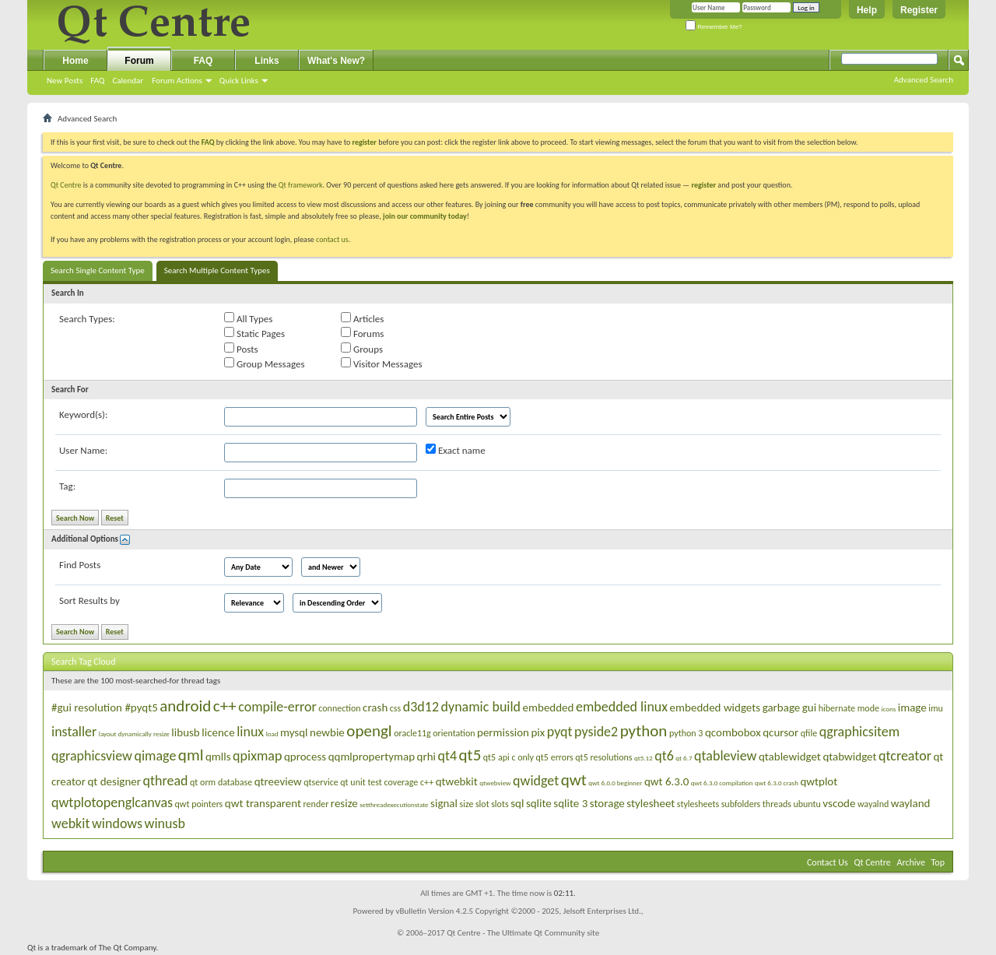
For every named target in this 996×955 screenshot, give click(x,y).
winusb (165, 823)
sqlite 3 (570, 803)
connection (339, 708)
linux (250, 731)
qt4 (447, 755)
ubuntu (806, 804)
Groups (362, 348)
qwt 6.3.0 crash (776, 782)
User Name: (83, 450)
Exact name (456, 450)
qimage (155, 755)
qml (191, 755)
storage (607, 803)
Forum (138, 60)
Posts (241, 348)
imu (935, 708)
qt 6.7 (683, 757)
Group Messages (264, 363)
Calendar (127, 80)
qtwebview (494, 782)
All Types (248, 318)
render (316, 804)
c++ (225, 706)
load (272, 733)
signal (444, 803)
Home (75, 60)
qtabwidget (849, 757)
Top (938, 862)
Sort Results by (89, 600)
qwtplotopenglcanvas (112, 802)
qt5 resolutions (603, 757)
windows (117, 823)
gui (809, 707)
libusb (185, 732)
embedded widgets (715, 707)
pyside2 (596, 731)
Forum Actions (177, 80)
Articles (362, 318)
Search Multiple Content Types (217, 270)
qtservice (320, 782)
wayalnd (873, 804)
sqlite (539, 803)
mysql (294, 732)
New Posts (64, 80)
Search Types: (87, 319)
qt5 (470, 755)
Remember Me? (714, 26)
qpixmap (257, 755)
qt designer (114, 781)
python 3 (686, 733)
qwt (574, 780)
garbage (782, 707)
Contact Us (827, 862)
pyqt (560, 731)
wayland (911, 803)
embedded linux (622, 706)
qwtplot (818, 781)
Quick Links (238, 80)
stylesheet (650, 803)
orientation (454, 733)
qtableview (725, 755)
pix (538, 732)
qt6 (664, 755)
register (704, 185)
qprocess (305, 757)
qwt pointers (199, 804)
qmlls (218, 757)
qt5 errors (554, 757)
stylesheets (698, 804)
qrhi (426, 757)
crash (375, 707)
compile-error (277, 706)
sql (517, 803)
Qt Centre (66, 185)
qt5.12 (643, 757)
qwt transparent (263, 803)
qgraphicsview (91, 755)
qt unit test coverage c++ (386, 782)
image (912, 707)
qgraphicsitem (859, 731)
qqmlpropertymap (371, 757)
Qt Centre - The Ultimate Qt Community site (523, 933)
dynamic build (481, 706)
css (395, 708)
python (644, 731)
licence (218, 732)
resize (344, 803)
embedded (548, 707)
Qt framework (301, 185)
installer (73, 731)
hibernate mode (849, 708)
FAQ (97, 80)
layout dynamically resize (134, 733)
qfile (809, 733)
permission (503, 732)
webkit (70, 823)
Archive (911, 862)
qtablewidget (790, 757)
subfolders (741, 804)
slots (500, 804)
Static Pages (254, 333)
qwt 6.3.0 (666, 781)
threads (777, 804)
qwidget (536, 780)
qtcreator (905, 755)
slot (482, 804)
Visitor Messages (381, 363)
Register (919, 10)
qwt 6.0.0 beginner (615, 782)
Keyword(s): (83, 414)
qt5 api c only (508, 757)
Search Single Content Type (98, 270)
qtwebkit (457, 781)
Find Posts (79, 565)
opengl (368, 731)
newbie (327, 732)
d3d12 (421, 706)
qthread (165, 780)
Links (266, 60)
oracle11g (412, 733)
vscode (838, 803)
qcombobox (733, 732)
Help (867, 10)
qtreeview (278, 781)
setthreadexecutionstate (393, 804)
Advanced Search (923, 80)
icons (888, 708)
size (466, 804)
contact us (332, 239)
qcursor (780, 732)
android (185, 706)
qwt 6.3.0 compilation (722, 782)
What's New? (336, 60)
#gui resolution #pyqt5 (104, 707)
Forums (362, 333)
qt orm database (221, 782)
